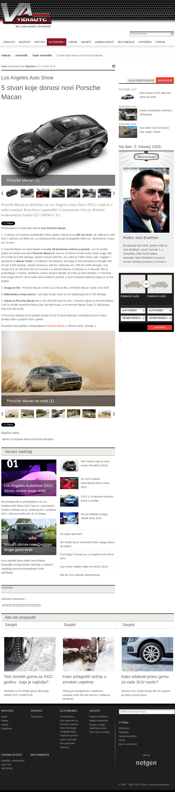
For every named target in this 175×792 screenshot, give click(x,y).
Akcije (4, 716)
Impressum (124, 728)
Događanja (6, 728)
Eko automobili (67, 743)
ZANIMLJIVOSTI (11, 754)
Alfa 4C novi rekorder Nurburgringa (80, 574)
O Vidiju (123, 722)
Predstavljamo (67, 716)
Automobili (21, 55)
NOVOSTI (7, 710)
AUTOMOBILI (68, 710)
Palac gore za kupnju (99, 732)
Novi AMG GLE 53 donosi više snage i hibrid (154, 129)
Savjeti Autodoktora (98, 716)
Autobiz (5, 724)
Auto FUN (6, 764)
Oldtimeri (64, 747)
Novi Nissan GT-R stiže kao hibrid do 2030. (155, 95)
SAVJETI (94, 710)
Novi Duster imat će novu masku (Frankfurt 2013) (95, 463)
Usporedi (159, 327)
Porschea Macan (55, 325)
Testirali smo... (38, 716)
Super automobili (42, 55)
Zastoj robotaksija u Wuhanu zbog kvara (156, 112)
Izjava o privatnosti (128, 744)
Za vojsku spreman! (71, 534)
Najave (4, 720)
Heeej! (122, 740)
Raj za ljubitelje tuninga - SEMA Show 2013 (95, 516)
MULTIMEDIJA (40, 754)
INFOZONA (7, 768)
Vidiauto (5, 55)
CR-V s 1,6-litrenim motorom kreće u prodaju (97, 498)
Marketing (124, 732)
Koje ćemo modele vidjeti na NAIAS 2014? (84, 566)
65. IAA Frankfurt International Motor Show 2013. (95, 483)
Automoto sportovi (69, 735)
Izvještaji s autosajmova (13, 760)
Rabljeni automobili (98, 720)
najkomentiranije (141, 80)
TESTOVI (36, 710)
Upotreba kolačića (127, 736)
